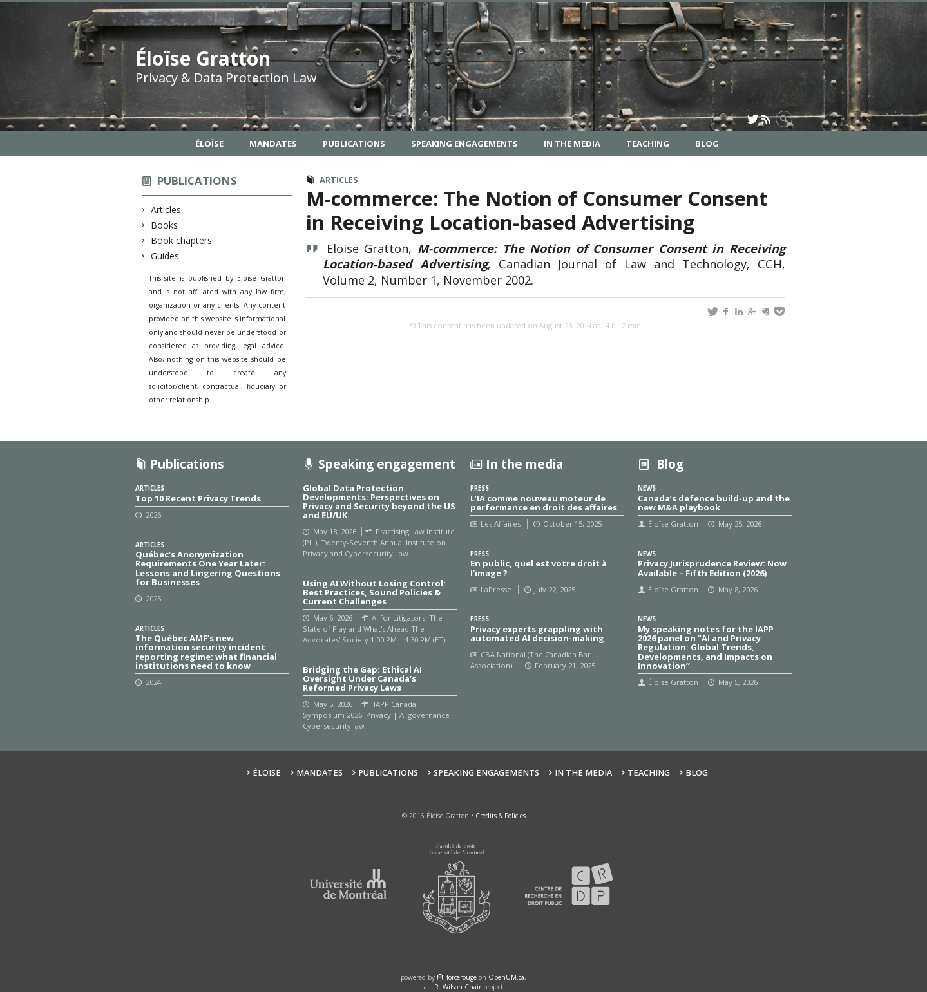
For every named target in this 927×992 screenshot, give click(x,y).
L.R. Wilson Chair (455, 986)
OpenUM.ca (506, 977)
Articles (166, 209)
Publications (354, 143)
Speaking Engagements (464, 143)
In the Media (572, 143)
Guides (165, 256)
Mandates (273, 143)
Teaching (647, 143)
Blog (707, 143)
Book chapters (181, 240)
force (461, 977)
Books (164, 225)
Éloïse (209, 143)
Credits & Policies (500, 815)
